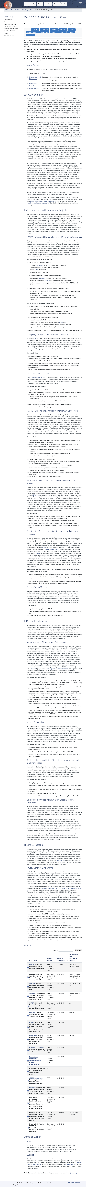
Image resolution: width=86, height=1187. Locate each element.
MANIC (37, 270)
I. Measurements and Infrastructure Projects (10, 25)
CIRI (30, 1097)
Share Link (78, 950)
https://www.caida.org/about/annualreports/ (43, 201)
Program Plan (44, 32)
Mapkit (31, 1022)
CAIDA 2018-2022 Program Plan (44, 10)
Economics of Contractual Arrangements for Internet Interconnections (35, 1060)
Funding (6, 33)
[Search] (80, 4)
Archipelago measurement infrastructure (57, 669)
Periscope (47, 281)
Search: (63, 950)
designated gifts (70, 1164)
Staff (62, 32)
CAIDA (7, 10)
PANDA (31, 964)
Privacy (77, 1182)
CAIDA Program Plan (27, 10)
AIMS (61, 322)
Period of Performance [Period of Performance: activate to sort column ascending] (61, 959)
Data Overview (60, 860)
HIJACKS (32, 1087)
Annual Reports (31, 32)
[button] (30, 4)
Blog (71, 32)
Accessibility (70, 1182)
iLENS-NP (32, 984)
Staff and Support (9, 35)
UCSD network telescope (36, 378)
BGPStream (42, 278)
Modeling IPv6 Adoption (36, 1047)
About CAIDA (15, 10)
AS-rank (39, 265)
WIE (66, 322)
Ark (35, 338)
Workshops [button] (48, 4)
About (35, 29)
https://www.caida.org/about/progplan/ (38, 203)
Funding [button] (64, 4)
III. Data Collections (9, 31)
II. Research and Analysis (11, 28)
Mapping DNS (33, 1124)
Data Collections (34, 88)
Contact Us (30, 35)
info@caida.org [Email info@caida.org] (72, 1173)
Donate (54, 29)
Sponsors (63, 29)
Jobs (71, 29)
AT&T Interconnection (36, 1078)
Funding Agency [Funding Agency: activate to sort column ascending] (49, 959)
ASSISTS (32, 974)
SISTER (31, 1003)
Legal (53, 32)
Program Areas (8, 19)
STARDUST (32, 993)
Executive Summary (9, 22)
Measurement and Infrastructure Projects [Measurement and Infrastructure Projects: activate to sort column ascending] (74, 957)
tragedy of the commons (52, 549)
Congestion (33, 1036)
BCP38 (44, 547)
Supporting (44, 29)
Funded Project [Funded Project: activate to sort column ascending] (33, 960)
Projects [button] (57, 4)
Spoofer (38, 553)
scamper (33, 669)
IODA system (36, 495)
